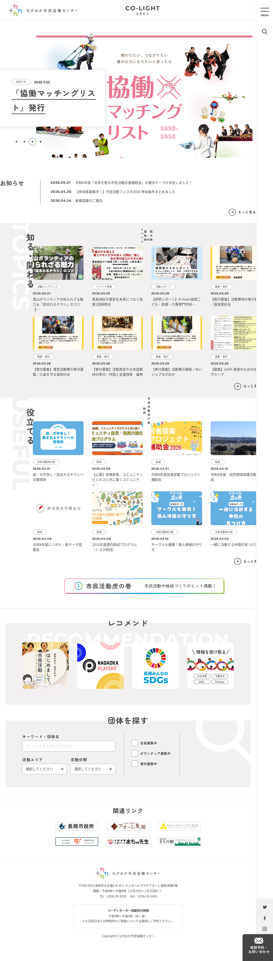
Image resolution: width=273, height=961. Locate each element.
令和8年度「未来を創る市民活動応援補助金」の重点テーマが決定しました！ (138, 182)
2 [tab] (24, 141)
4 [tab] (40, 141)
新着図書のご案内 (93, 200)
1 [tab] (16, 141)
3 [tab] (32, 141)
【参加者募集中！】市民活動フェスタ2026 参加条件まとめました (129, 191)
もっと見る (232, 211)
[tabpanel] (128, 94)
